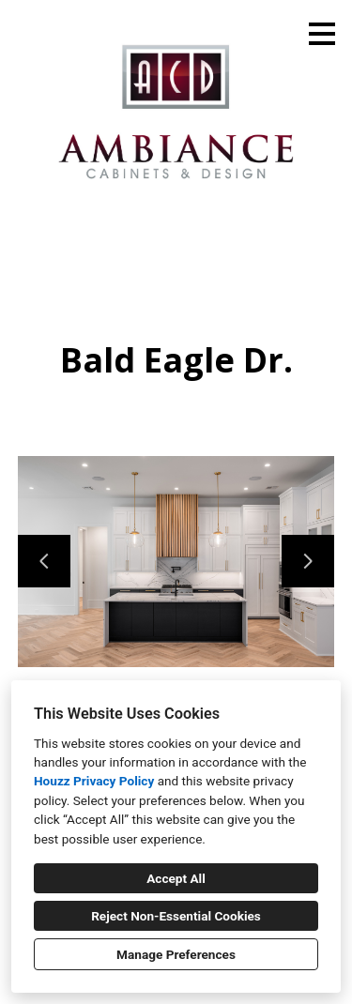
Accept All (176, 878)
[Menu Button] (322, 34)
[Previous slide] (44, 561)
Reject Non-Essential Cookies (176, 915)
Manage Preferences (176, 954)
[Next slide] (308, 561)
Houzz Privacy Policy (94, 780)
